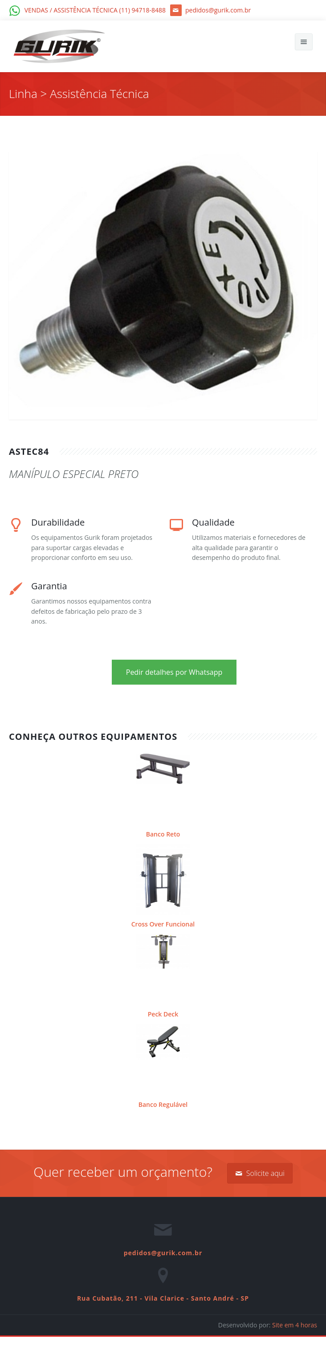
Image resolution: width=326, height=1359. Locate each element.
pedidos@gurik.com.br (163, 1253)
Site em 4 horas (294, 1325)
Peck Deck (163, 1014)
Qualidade (213, 522)
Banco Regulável (163, 1104)
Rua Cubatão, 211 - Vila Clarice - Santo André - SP (163, 1298)
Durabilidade (58, 522)
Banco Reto (163, 834)
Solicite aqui (260, 1173)
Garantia (49, 586)
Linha (24, 94)
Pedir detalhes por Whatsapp (174, 672)
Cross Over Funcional (163, 924)
